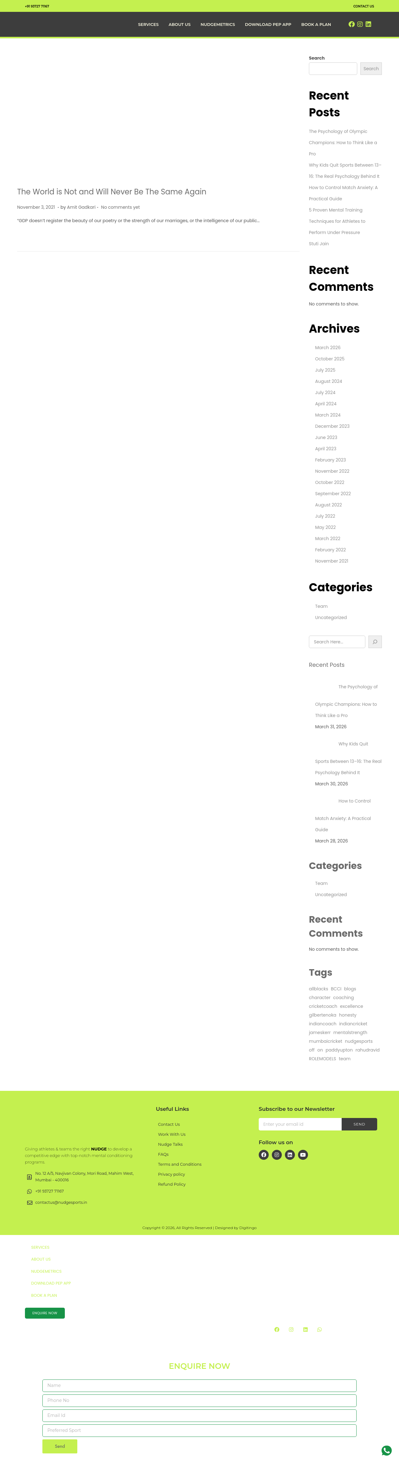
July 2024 (325, 392)
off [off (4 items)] (312, 1050)
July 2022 (325, 516)
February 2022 (330, 550)
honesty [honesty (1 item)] (348, 1015)
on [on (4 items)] (320, 1050)
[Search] (375, 642)
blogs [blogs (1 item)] (350, 989)
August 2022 (328, 505)
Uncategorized (331, 617)
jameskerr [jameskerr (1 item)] (320, 1032)
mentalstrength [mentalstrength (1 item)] (350, 1032)
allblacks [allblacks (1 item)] (318, 989)
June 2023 (326, 437)
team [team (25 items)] (345, 1059)
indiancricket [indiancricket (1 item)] (353, 1024)
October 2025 (329, 359)
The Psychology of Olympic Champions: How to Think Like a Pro (343, 142)
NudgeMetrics (217, 24)
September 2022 (333, 494)
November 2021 (331, 561)
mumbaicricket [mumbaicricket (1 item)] (325, 1041)
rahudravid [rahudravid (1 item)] (368, 1050)
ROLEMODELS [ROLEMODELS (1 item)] (322, 1059)
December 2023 (332, 426)
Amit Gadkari (81, 207)
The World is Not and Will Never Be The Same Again (111, 192)
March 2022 (327, 538)
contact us (360, 5)
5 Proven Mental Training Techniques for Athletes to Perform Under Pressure (337, 221)
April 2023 (325, 449)
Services (148, 24)
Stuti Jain (319, 244)
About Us (180, 24)
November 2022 (332, 471)
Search (317, 58)
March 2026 (328, 347)
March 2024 (328, 415)
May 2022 (325, 527)
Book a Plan (316, 24)
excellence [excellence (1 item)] (351, 1006)
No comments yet (120, 207)
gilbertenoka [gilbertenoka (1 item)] (322, 1015)
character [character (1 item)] (319, 997)
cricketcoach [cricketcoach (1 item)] (323, 1006)
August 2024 (328, 381)
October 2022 (329, 482)
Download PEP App (268, 24)
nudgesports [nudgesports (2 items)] (359, 1041)
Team (321, 606)
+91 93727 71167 (40, 5)
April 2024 (325, 404)
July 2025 (325, 370)
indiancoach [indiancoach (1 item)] (322, 1024)
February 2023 (330, 460)
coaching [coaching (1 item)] (343, 997)
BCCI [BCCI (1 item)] (336, 989)
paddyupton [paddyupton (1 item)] (339, 1050)
